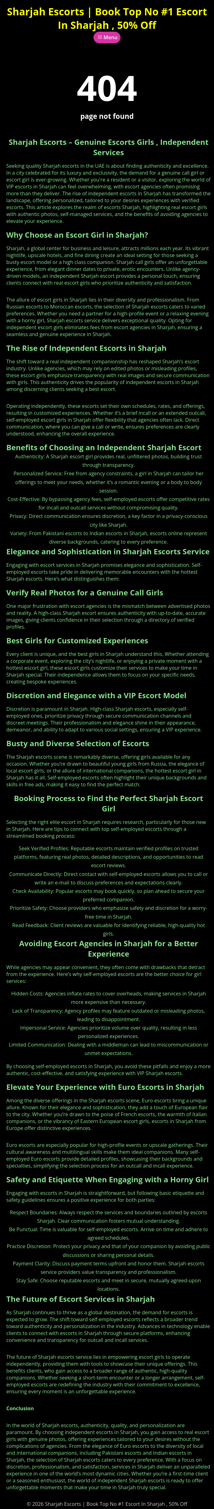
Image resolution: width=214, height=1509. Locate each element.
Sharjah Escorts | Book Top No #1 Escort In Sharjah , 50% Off (107, 18)
